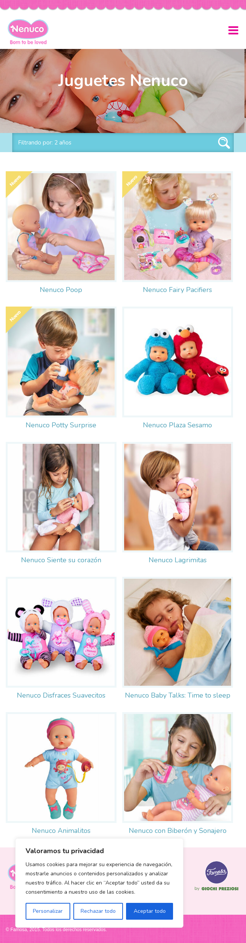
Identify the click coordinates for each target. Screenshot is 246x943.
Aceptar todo (150, 911)
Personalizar (48, 911)
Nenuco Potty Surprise (61, 425)
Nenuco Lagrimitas (178, 560)
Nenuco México (31, 31)
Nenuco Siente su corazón (61, 560)
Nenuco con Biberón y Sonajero (178, 830)
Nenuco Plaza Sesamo (177, 425)
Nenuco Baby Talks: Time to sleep (177, 695)
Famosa (216, 890)
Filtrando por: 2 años (44, 142)
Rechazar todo (98, 911)
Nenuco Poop (61, 289)
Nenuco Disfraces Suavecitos (61, 695)
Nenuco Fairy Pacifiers (177, 289)
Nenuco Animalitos (61, 830)
